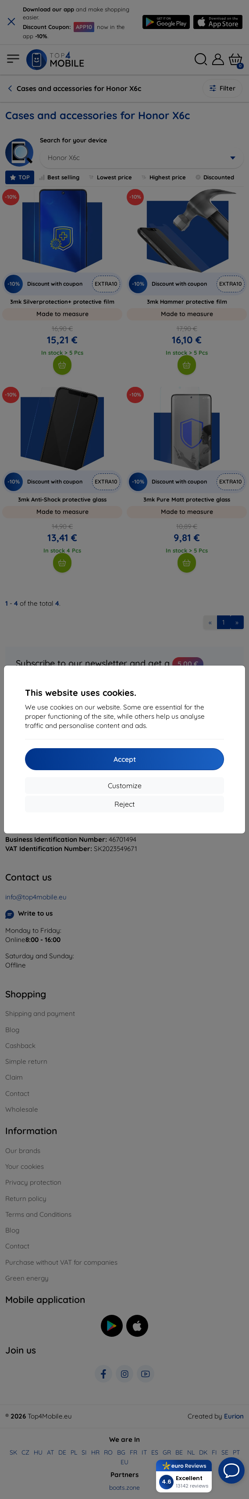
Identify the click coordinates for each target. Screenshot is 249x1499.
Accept (125, 759)
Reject (124, 804)
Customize (125, 785)
